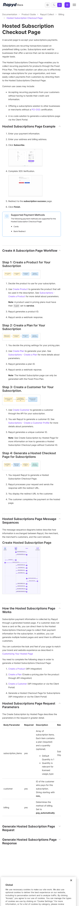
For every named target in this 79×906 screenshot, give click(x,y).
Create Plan (18, 351)
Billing (61, 14)
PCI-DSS (36, 109)
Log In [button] (67, 5)
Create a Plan (15, 674)
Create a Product (16, 668)
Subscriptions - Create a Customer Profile (28, 422)
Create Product (20, 289)
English (47, 5)
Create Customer (21, 410)
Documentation (9, 14)
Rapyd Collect (47, 14)
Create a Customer (17, 683)
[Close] (71, 888)
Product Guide (29, 14)
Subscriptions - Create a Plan (22, 354)
